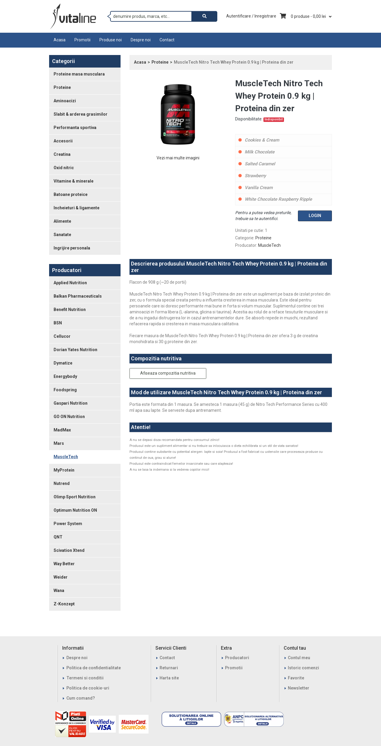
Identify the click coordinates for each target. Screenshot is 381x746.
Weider (61, 577)
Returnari (169, 667)
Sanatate (62, 234)
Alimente (62, 221)
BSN (58, 323)
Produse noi (110, 39)
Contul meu (299, 657)
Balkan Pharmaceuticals (78, 296)
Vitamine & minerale (73, 181)
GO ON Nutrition (69, 416)
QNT (58, 537)
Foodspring (65, 389)
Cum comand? (80, 698)
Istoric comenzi (303, 667)
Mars (59, 443)
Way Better (64, 563)
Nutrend (62, 483)
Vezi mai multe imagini (178, 158)
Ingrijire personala (72, 248)
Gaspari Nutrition (71, 403)
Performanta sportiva (75, 127)
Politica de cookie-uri (87, 688)
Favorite (296, 678)
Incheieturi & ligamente (76, 207)
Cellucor (62, 336)
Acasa (59, 39)
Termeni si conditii (85, 678)
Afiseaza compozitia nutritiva (168, 373)
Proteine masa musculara (79, 74)
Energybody (65, 376)
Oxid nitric (64, 167)
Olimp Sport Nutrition (75, 496)
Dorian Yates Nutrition (75, 349)
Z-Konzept (64, 603)
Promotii (82, 39)
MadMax (62, 430)
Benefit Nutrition (70, 309)
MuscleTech (66, 456)
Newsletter (298, 688)
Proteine (62, 87)
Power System (68, 523)
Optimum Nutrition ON (75, 510)
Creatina (62, 154)
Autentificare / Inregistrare (251, 16)
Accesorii (63, 141)
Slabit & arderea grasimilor (80, 114)
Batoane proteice (71, 194)
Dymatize (63, 363)
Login (315, 215)
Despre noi (141, 39)
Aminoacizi (65, 100)
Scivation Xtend (69, 550)
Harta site (169, 678)
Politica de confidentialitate (93, 667)
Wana (59, 590)
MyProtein (64, 470)
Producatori (237, 657)
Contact (167, 39)
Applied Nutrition (70, 282)
